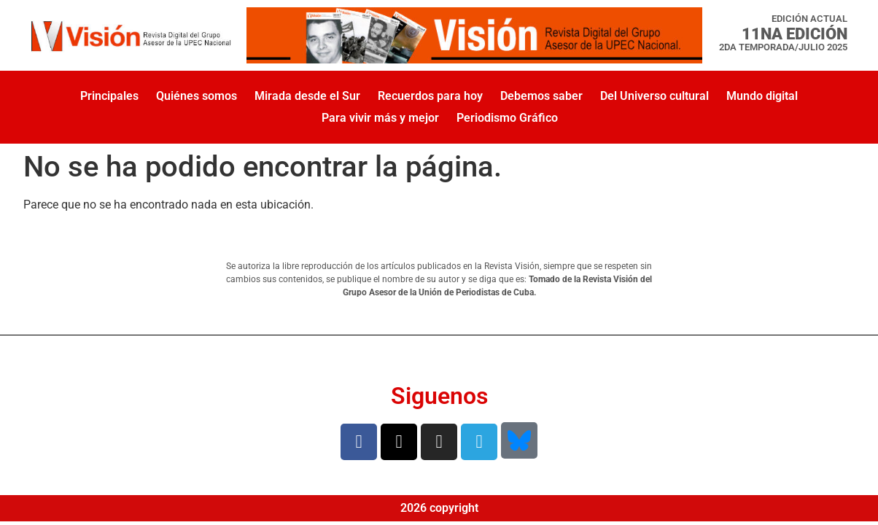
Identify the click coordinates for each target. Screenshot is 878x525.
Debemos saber (541, 96)
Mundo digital (762, 96)
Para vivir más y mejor (380, 118)
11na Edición (794, 33)
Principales (109, 96)
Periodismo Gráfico (507, 118)
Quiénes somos (196, 96)
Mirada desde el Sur (307, 96)
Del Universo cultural (654, 96)
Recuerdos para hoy (430, 96)
